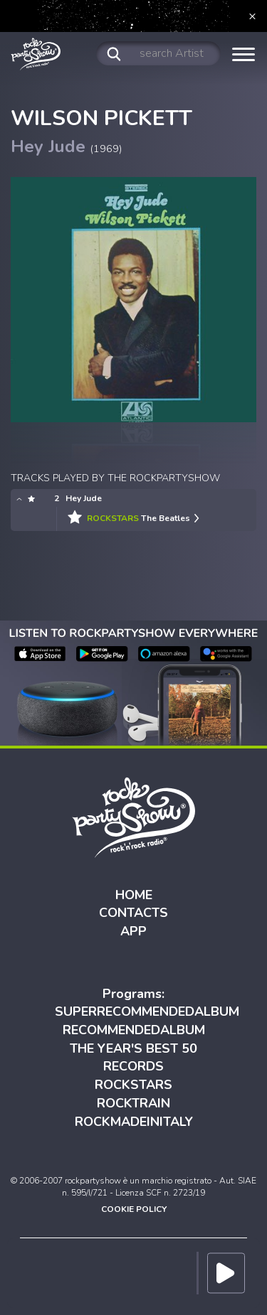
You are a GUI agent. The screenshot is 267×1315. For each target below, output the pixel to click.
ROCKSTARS (133, 1084)
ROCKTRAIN (133, 1103)
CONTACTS (133, 912)
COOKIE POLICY (134, 1209)
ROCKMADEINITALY (134, 1121)
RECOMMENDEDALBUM (134, 1029)
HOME (133, 894)
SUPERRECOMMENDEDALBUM (147, 1011)
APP (133, 931)
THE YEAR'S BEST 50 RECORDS (133, 1057)
